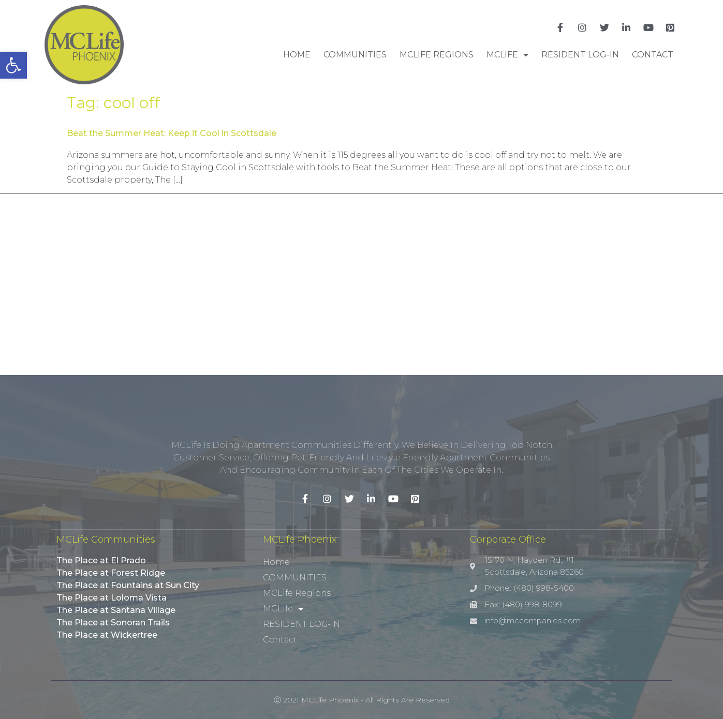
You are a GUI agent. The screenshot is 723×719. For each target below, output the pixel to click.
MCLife (507, 55)
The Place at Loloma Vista (111, 598)
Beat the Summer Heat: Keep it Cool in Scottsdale (171, 133)
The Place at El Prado (101, 560)
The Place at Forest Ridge (110, 573)
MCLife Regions (437, 54)
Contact (652, 54)
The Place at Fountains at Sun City (127, 585)
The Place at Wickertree (106, 635)
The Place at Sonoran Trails (113, 622)
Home (297, 54)
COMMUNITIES (355, 54)
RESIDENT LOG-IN (580, 54)
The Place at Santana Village (115, 610)
